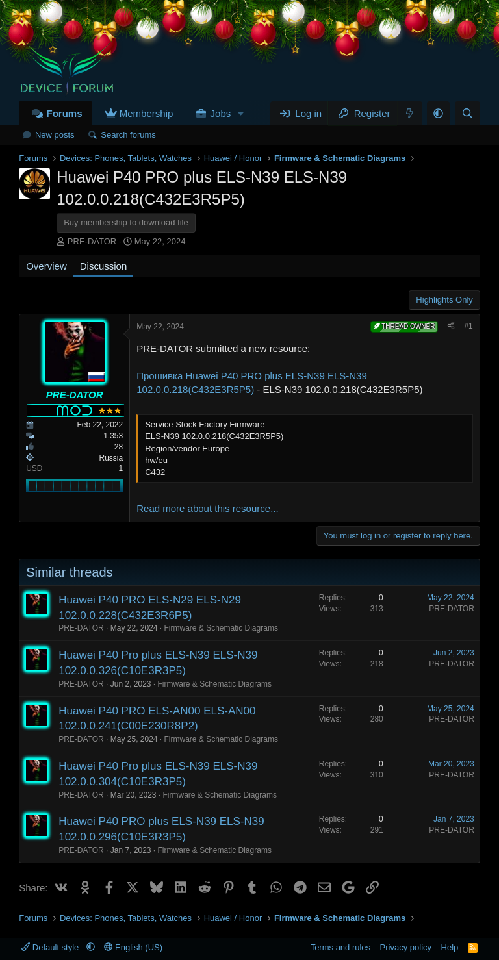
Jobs (221, 113)
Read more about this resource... (207, 508)
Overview (46, 266)
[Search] (467, 113)
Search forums (128, 135)
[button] (241, 113)
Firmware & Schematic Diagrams (221, 628)
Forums (64, 113)
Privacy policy (405, 947)
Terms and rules (340, 947)
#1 (468, 326)
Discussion (103, 266)
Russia (111, 457)
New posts (55, 135)
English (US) (133, 947)
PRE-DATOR (92, 241)
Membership (146, 113)
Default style (51, 947)
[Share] (450, 326)
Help (450, 947)
